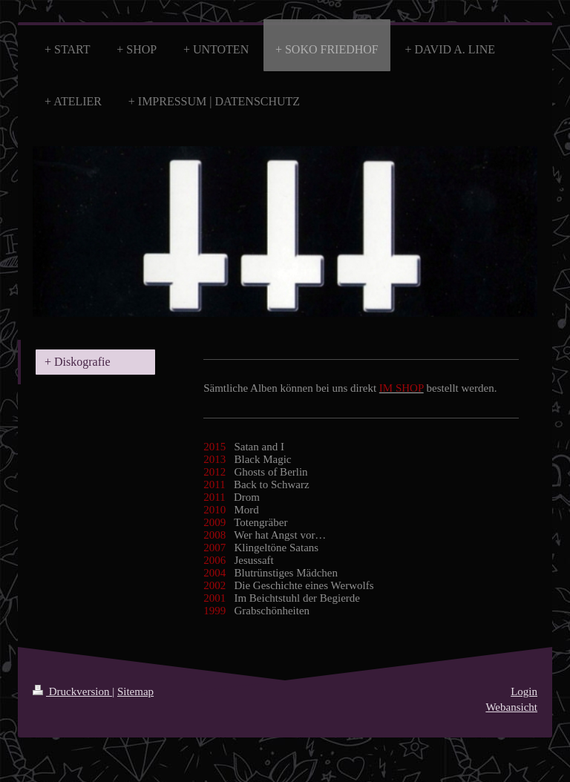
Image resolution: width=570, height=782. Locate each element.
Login (524, 691)
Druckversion (72, 691)
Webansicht (511, 707)
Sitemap (135, 691)
